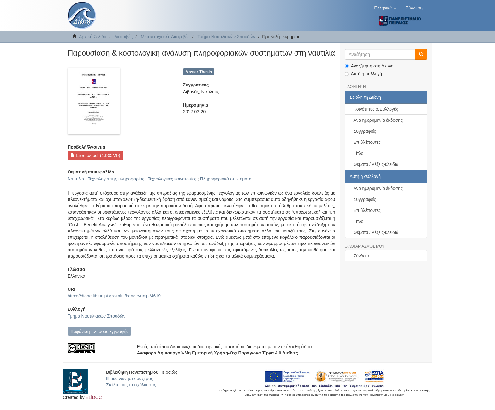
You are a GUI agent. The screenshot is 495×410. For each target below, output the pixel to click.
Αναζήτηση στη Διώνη (369, 65)
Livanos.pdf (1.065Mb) (95, 155)
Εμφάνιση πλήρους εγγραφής (99, 331)
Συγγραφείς (365, 131)
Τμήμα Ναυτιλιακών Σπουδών (226, 36)
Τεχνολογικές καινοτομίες (172, 178)
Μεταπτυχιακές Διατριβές (165, 36)
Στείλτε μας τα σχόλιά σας (131, 384)
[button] (385, 8)
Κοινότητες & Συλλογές (376, 109)
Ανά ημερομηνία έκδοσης (378, 120)
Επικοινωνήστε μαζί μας (129, 378)
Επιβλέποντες (367, 142)
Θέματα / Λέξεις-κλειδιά (376, 164)
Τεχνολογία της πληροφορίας (116, 178)
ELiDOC (94, 397)
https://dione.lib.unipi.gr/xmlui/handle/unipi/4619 (114, 295)
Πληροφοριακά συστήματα (226, 178)
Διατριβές (123, 36)
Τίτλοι (359, 153)
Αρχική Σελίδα (92, 36)
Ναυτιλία (76, 178)
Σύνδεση (362, 255)
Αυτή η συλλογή (363, 73)
